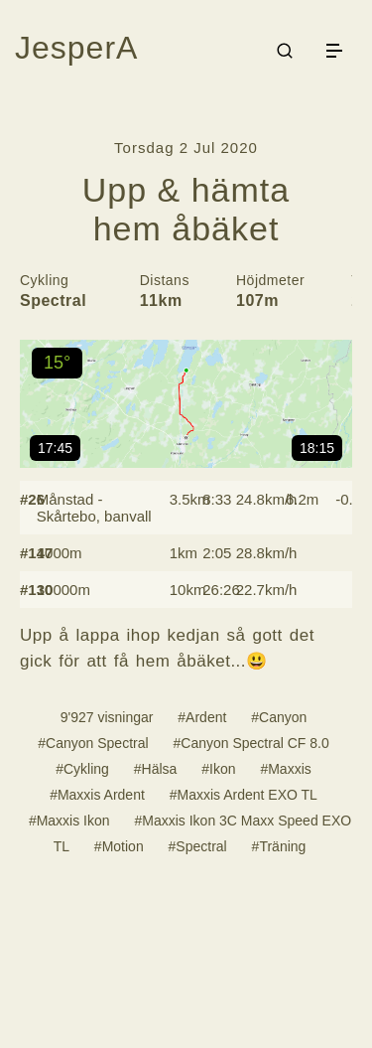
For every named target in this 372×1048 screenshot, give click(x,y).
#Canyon (279, 717)
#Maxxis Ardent (97, 795)
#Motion (119, 846)
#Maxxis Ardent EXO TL (243, 795)
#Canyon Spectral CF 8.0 (250, 743)
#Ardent (202, 717)
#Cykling (82, 769)
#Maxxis (285, 769)
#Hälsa (156, 769)
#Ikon (218, 769)
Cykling (44, 280)
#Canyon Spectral (93, 743)
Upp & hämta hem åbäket (186, 209)
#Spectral (198, 846)
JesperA (76, 48)
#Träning (279, 846)
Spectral (53, 300)
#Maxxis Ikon (69, 820)
